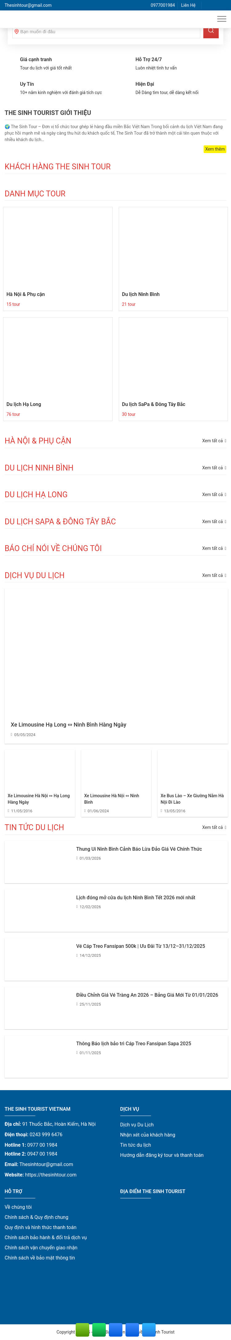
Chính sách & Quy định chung (36, 1217)
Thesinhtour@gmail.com (28, 5)
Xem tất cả (214, 575)
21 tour (129, 304)
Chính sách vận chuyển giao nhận (41, 1248)
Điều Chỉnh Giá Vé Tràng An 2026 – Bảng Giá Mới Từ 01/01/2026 (147, 995)
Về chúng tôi (18, 1207)
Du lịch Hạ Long (23, 404)
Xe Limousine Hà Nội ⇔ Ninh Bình (111, 799)
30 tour (129, 414)
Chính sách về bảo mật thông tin (40, 1258)
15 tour (13, 304)
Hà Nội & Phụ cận (25, 294)
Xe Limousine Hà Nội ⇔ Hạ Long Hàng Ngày (39, 799)
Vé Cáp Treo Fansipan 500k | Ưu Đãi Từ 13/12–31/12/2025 (140, 946)
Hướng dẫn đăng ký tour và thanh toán (162, 1155)
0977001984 (163, 5)
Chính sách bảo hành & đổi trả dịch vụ (46, 1237)
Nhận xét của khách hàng (147, 1135)
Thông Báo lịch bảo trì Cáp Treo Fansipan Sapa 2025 (133, 1043)
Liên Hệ (188, 5)
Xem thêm (215, 149)
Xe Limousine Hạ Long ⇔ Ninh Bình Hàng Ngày (68, 724)
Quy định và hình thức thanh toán (41, 1227)
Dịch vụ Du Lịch (137, 1125)
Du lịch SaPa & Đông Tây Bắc (153, 404)
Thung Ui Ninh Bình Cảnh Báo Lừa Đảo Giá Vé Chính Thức (139, 849)
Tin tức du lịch (135, 1145)
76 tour (13, 414)
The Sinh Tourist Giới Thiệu (48, 112)
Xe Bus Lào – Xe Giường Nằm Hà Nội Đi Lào (192, 799)
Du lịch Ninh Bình (141, 294)
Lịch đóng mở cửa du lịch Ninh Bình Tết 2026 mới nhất (135, 898)
